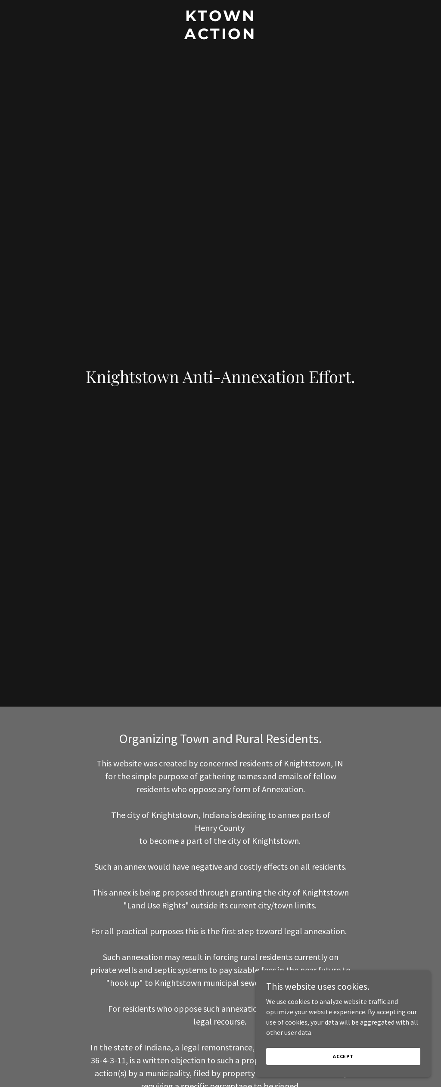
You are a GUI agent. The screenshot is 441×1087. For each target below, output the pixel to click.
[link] (220, 36)
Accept (344, 1056)
